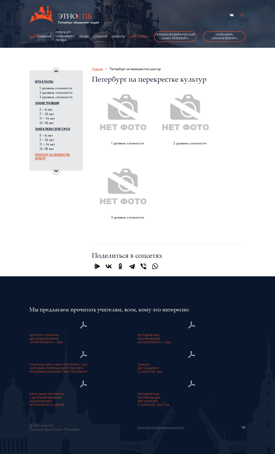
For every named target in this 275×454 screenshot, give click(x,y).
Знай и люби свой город (52, 129)
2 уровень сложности (55, 93)
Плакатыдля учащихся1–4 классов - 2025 (150, 368)
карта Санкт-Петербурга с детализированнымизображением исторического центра (46, 399)
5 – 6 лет (46, 110)
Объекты (118, 36)
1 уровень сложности (55, 88)
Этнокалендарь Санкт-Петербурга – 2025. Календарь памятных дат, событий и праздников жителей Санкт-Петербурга (58, 368)
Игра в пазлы (44, 82)
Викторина (138, 36)
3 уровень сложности (55, 97)
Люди (84, 36)
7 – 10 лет (46, 114)
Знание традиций (47, 103)
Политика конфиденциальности (160, 427)
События (100, 36)
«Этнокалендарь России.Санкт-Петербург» (175, 36)
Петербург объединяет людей (65, 36)
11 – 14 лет (47, 119)
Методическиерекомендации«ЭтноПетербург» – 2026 (154, 339)
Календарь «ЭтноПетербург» (224, 36)
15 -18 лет (46, 123)
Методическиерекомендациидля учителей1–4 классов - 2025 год (153, 399)
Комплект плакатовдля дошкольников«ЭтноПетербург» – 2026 (46, 339)
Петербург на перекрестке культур (52, 157)
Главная (44, 36)
